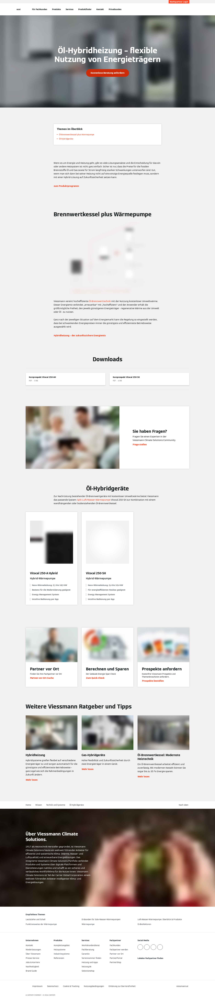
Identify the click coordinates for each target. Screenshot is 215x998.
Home (28, 805)
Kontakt (100, 9)
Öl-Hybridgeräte (77, 805)
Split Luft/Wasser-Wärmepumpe (93, 499)
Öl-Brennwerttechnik (100, 301)
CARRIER (52, 995)
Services (69, 9)
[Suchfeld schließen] (188, 9)
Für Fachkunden (39, 9)
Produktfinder (84, 9)
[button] (184, 805)
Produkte (56, 9)
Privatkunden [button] (115, 9)
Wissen (38, 805)
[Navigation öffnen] (18, 9)
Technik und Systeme (55, 805)
